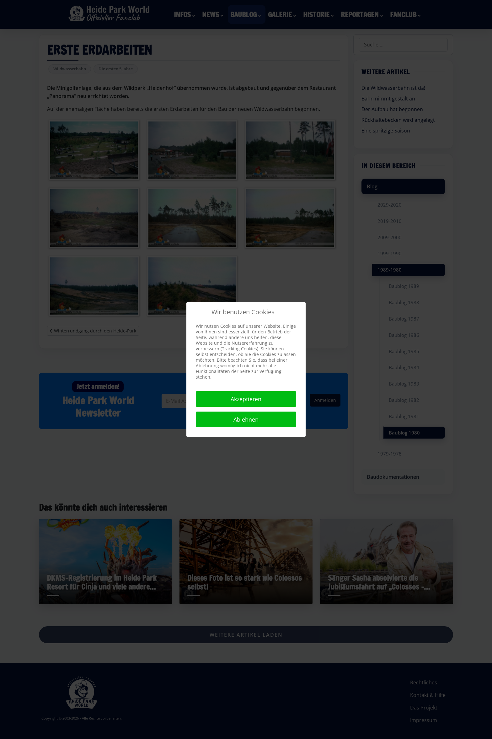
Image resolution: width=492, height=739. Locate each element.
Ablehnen (246, 419)
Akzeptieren (246, 399)
